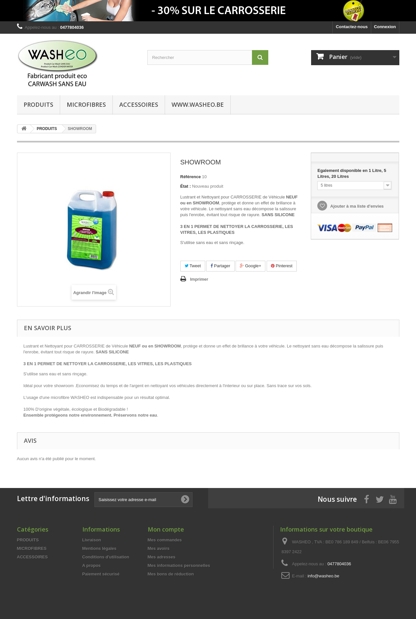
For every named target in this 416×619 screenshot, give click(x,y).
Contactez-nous (352, 26)
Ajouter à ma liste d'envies (356, 206)
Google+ (250, 265)
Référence (190, 176)
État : (185, 186)
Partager (220, 265)
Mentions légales (99, 548)
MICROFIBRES (86, 104)
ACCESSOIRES (138, 104)
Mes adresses (161, 556)
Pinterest (281, 265)
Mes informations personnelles (179, 565)
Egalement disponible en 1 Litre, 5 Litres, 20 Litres (351, 173)
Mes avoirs (159, 548)
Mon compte (166, 529)
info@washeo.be (323, 575)
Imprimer (199, 279)
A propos (91, 565)
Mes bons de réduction (171, 574)
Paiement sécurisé (101, 574)
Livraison (91, 539)
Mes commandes (165, 539)
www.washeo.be (198, 104)
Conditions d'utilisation (105, 556)
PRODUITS (38, 104)
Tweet (193, 265)
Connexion (385, 26)
